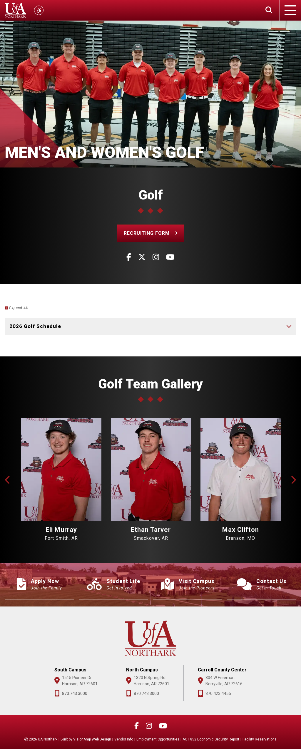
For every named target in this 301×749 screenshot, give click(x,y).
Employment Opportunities (157, 739)
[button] (150, 233)
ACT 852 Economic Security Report (211, 739)
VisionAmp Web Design (92, 739)
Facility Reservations (260, 739)
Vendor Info (123, 739)
